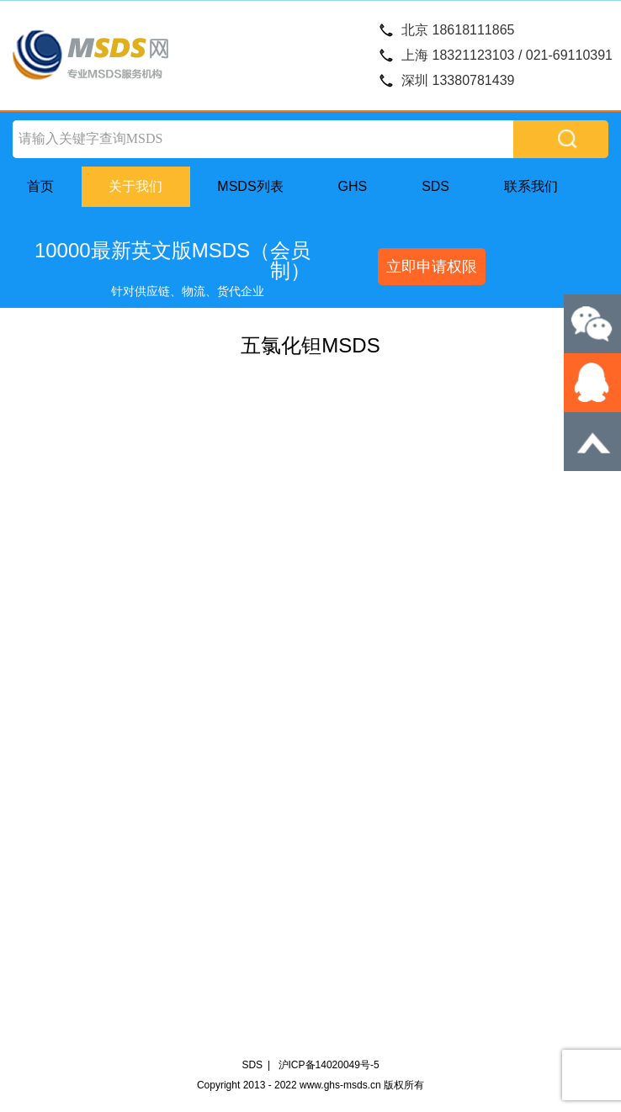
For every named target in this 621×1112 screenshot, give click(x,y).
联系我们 (531, 186)
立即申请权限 (431, 266)
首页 (40, 186)
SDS (435, 186)
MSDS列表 (250, 186)
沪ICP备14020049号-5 (329, 1065)
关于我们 (135, 186)
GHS (353, 186)
